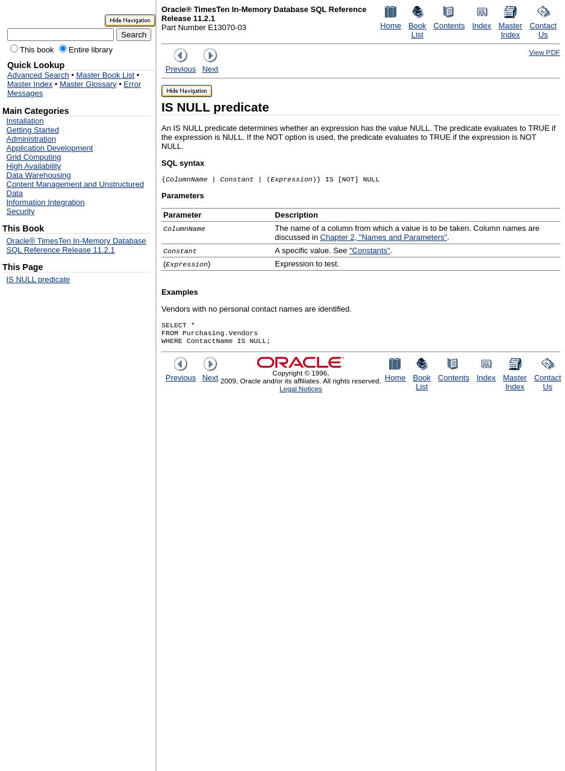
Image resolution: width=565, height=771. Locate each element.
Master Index (29, 84)
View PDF (544, 52)
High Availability (34, 166)
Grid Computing (34, 157)
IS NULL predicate (38, 279)
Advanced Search (38, 75)
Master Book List (105, 75)
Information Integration (46, 202)
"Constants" (369, 251)
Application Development (50, 148)
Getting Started (33, 129)
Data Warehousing (39, 175)
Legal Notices (300, 393)
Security (21, 211)
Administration (31, 138)
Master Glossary (88, 84)
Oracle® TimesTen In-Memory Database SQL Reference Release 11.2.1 (76, 245)
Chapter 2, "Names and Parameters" (384, 238)
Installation (25, 120)
